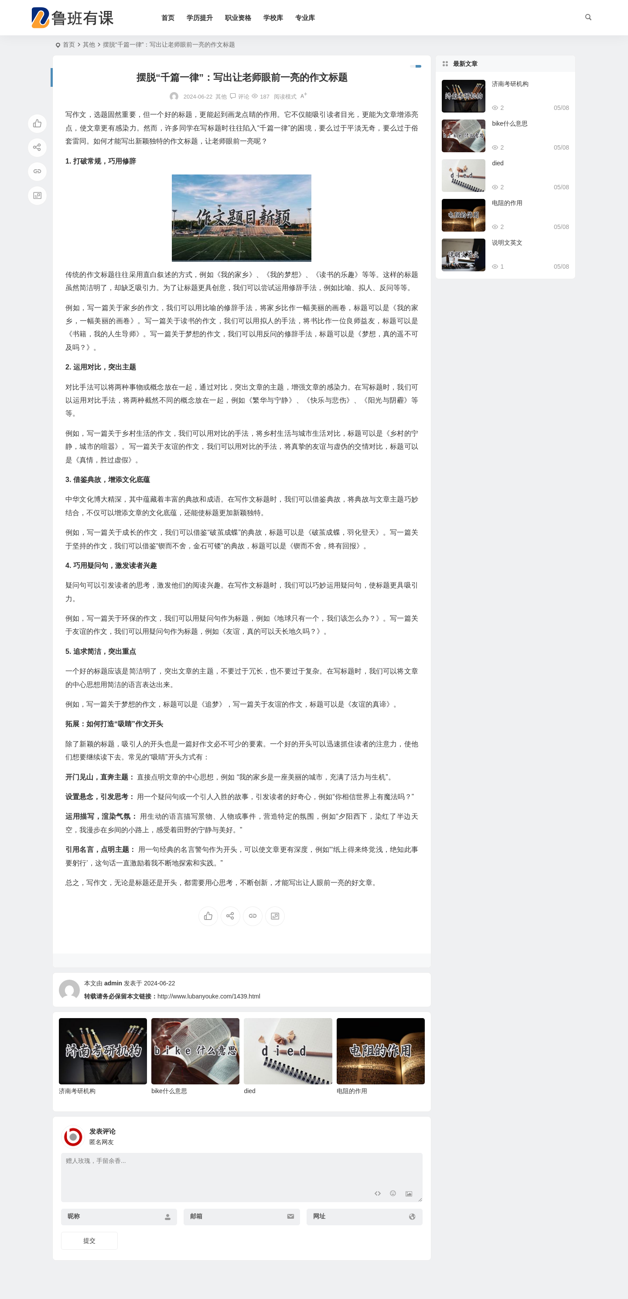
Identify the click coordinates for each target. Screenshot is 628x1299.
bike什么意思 (169, 1090)
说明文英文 (507, 242)
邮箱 (196, 1216)
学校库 (273, 17)
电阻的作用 (352, 1090)
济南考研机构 (77, 1090)
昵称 (74, 1216)
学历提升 (200, 17)
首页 (167, 17)
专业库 (305, 17)
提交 (89, 1240)
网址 (319, 1216)
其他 (89, 44)
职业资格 (238, 17)
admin (113, 983)
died (249, 1090)
